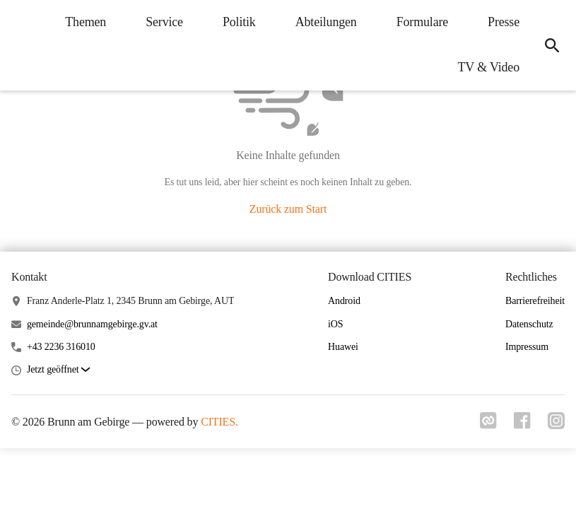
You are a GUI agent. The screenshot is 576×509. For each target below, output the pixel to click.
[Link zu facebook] (522, 425)
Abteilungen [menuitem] (326, 22)
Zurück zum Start (288, 209)
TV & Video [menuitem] (488, 67)
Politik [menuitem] (239, 22)
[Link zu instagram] (556, 425)
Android (344, 301)
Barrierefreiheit (535, 301)
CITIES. (219, 422)
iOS (335, 324)
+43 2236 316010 (61, 346)
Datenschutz (529, 324)
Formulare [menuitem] (422, 22)
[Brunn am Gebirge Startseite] (21, 45)
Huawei (343, 346)
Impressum (526, 346)
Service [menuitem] (164, 22)
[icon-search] (552, 45)
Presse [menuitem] (503, 22)
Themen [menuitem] (85, 22)
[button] (58, 370)
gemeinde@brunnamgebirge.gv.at (92, 324)
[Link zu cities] (488, 425)
